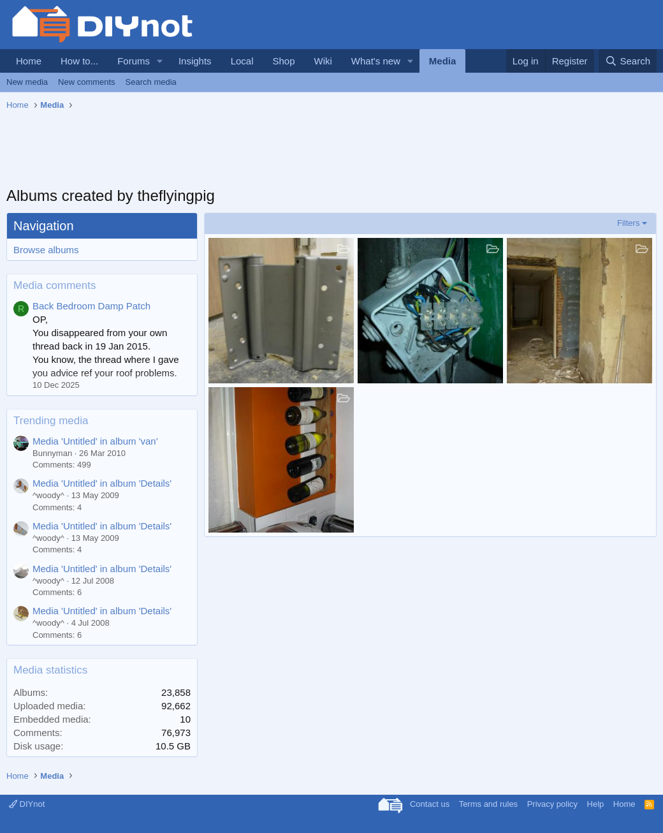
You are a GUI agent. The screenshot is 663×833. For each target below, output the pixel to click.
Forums (133, 60)
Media (442, 60)
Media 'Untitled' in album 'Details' (102, 483)
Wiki (323, 60)
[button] (160, 61)
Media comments (54, 285)
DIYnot (27, 804)
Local (242, 60)
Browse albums (46, 249)
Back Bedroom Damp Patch (91, 305)
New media (27, 82)
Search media (151, 82)
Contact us (429, 804)
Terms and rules (488, 804)
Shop (283, 60)
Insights (195, 60)
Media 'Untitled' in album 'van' (95, 441)
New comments (86, 82)
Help (595, 804)
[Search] (628, 61)
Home (28, 60)
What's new (375, 60)
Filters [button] (628, 223)
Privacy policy (552, 804)
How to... (79, 60)
